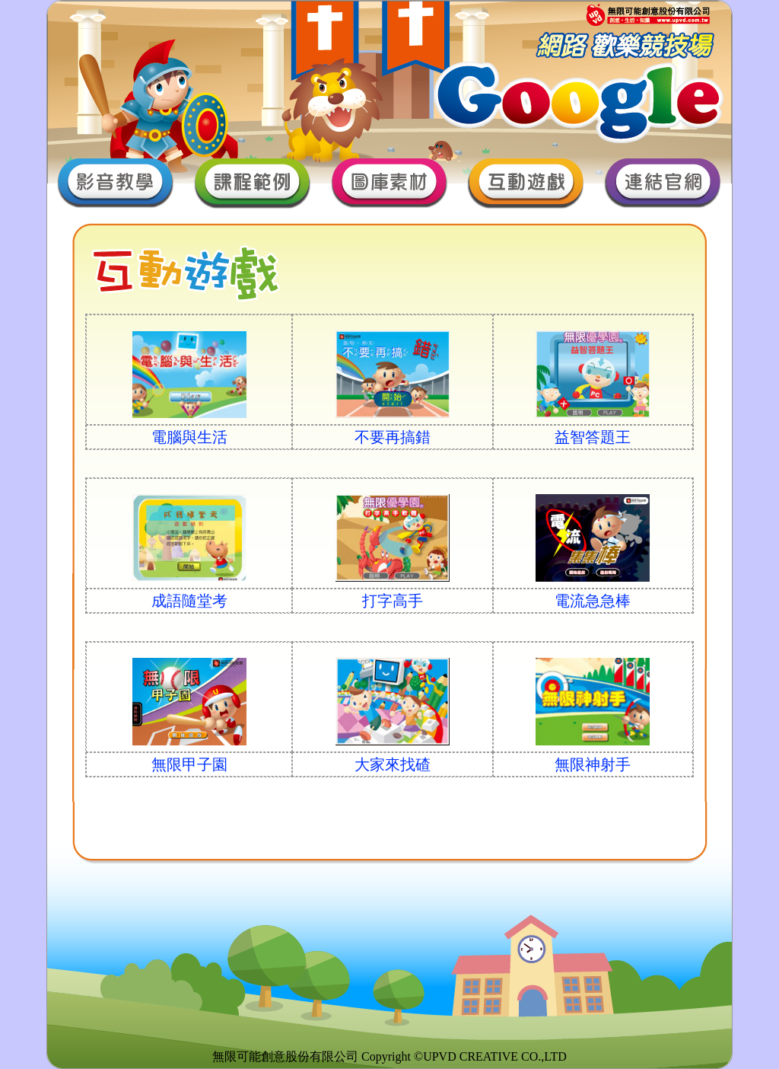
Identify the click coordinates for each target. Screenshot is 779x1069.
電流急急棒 (593, 600)
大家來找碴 (393, 764)
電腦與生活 (189, 437)
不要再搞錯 (393, 437)
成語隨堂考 (189, 600)
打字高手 (392, 600)
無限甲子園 (189, 764)
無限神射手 (593, 764)
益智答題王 (593, 437)
